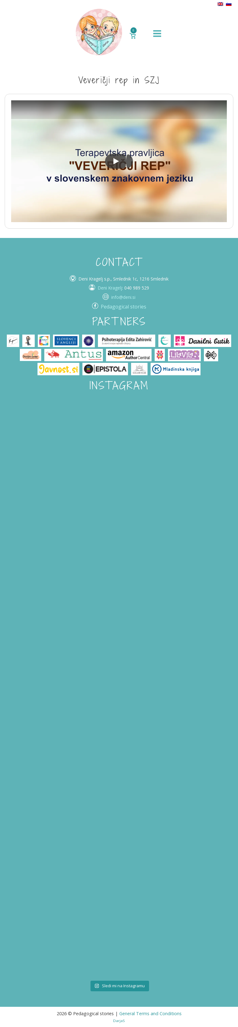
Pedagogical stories (123, 306)
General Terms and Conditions (150, 1013)
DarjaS (119, 1020)
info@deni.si (123, 297)
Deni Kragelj (110, 288)
